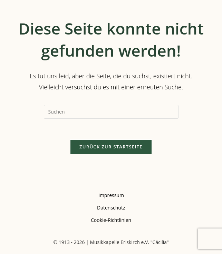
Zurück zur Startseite (111, 147)
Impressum (111, 195)
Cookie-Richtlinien (111, 220)
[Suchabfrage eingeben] (111, 112)
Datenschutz (111, 207)
